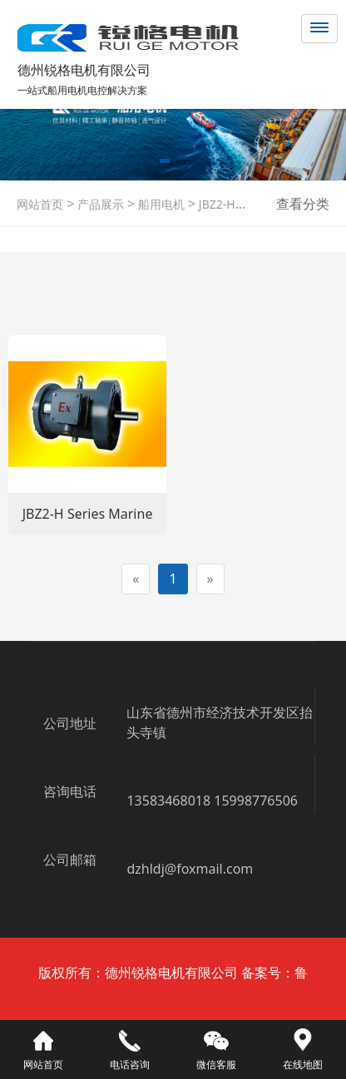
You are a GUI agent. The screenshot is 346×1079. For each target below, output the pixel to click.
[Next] (210, 579)
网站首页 (40, 204)
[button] (165, 163)
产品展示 (99, 204)
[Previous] (135, 579)
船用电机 (160, 204)
